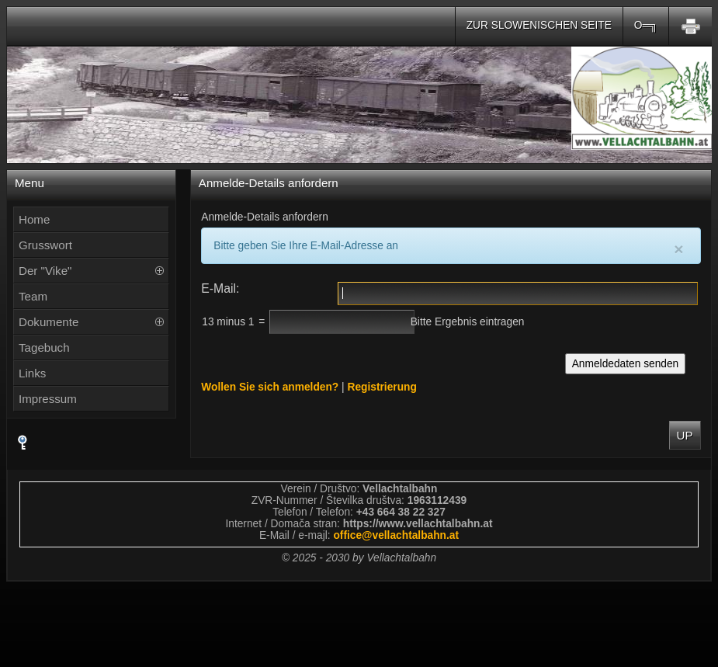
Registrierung (381, 387)
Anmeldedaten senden (625, 364)
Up (685, 435)
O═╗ (645, 25)
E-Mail (218, 288)
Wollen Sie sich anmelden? (269, 387)
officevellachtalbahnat (396, 535)
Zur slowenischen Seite (539, 25)
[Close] (678, 249)
